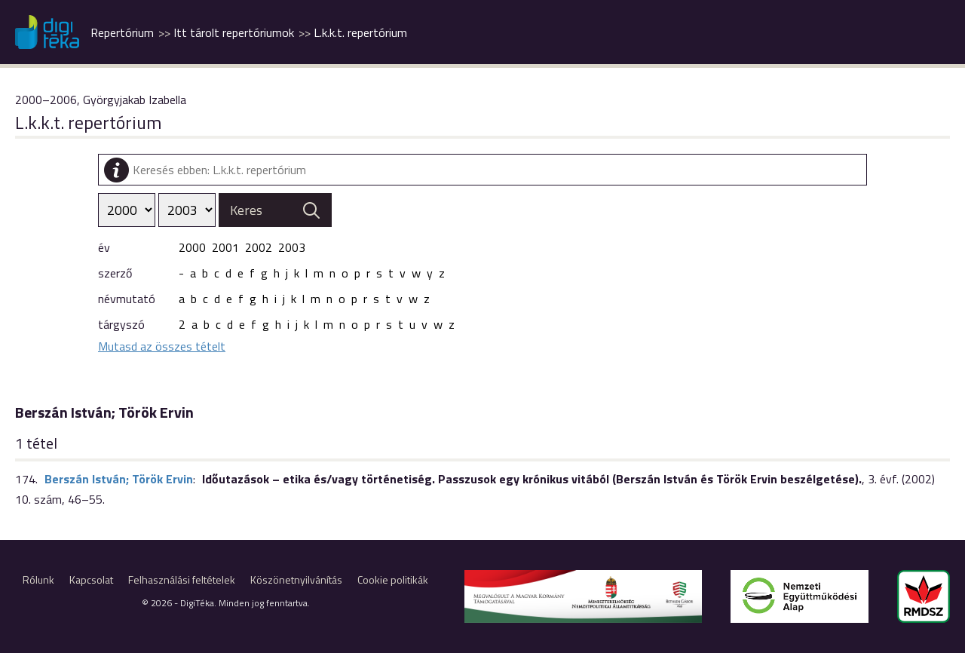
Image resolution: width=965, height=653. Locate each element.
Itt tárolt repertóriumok (233, 32)
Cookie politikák (392, 579)
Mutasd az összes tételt (161, 346)
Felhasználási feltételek (181, 579)
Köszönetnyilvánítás (296, 579)
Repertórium (122, 32)
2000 (192, 247)
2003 (291, 247)
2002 (258, 247)
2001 (225, 247)
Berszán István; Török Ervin (118, 479)
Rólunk (38, 579)
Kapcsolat (91, 579)
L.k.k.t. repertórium (360, 32)
